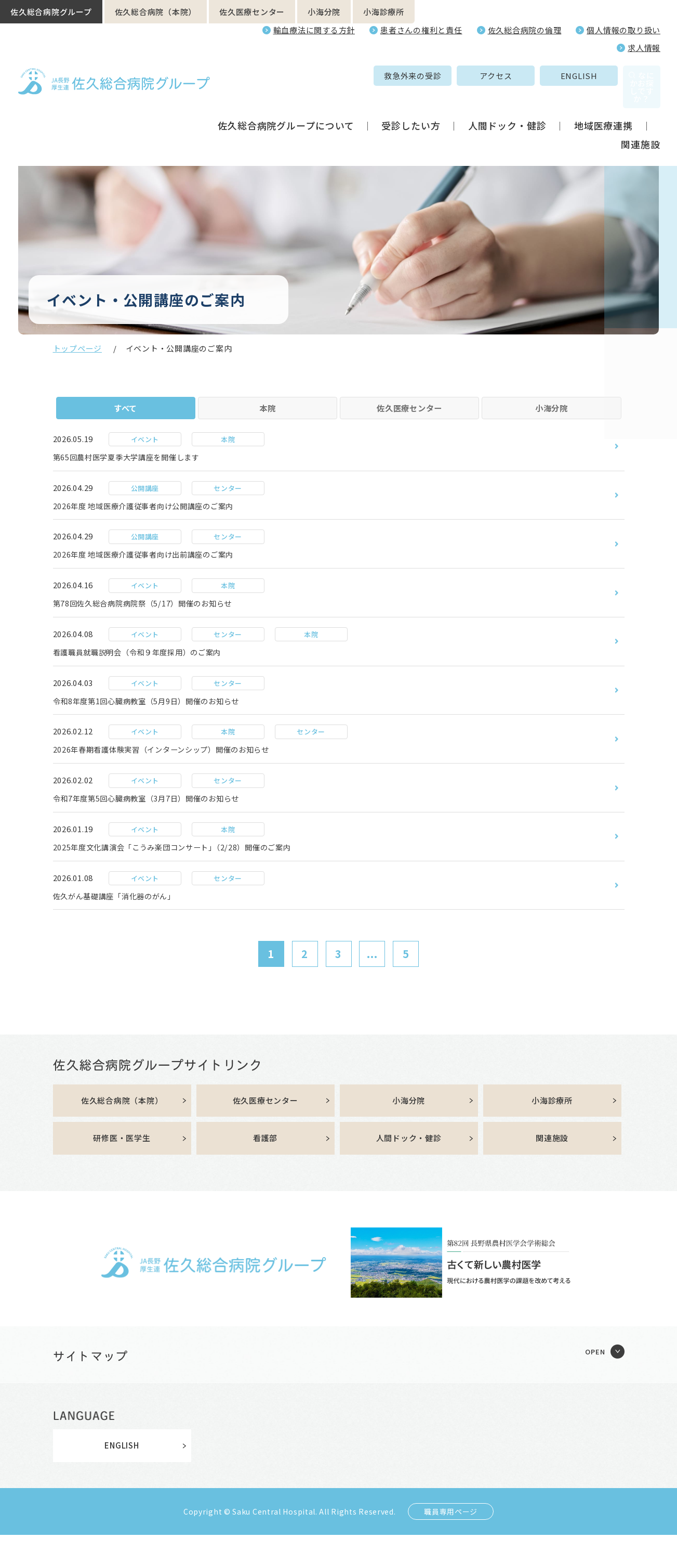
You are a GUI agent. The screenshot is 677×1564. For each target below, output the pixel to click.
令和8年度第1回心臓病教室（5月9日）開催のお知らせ (159, 721)
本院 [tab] (267, 414)
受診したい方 (410, 103)
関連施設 (640, 121)
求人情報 (644, 47)
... (372, 981)
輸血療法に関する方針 (314, 29)
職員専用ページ (450, 1540)
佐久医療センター (252, 11)
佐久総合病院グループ (51, 11)
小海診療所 (383, 11)
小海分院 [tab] (551, 414)
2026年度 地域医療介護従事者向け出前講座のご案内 (156, 570)
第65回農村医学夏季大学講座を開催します (136, 470)
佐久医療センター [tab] (410, 414)
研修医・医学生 (121, 1166)
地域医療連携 (603, 103)
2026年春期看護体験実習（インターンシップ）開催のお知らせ (176, 772)
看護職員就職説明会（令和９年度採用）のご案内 (149, 671)
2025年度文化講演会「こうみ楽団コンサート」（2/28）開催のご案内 (188, 872)
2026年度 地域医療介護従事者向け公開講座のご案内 (156, 520)
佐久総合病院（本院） (156, 11)
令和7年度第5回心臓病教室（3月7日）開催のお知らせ (159, 822)
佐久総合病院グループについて (286, 103)
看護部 (265, 1166)
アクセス (424, 75)
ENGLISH (506, 75)
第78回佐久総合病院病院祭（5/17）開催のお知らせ (155, 621)
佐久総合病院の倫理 (525, 29)
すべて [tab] (125, 414)
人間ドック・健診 (507, 103)
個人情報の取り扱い (623, 29)
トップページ (77, 348)
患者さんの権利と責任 (421, 29)
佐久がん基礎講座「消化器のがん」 (123, 922)
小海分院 (324, 11)
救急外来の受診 (340, 75)
